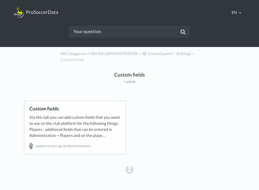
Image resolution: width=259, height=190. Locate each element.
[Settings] (183, 53)
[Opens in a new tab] (129, 169)
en (235, 12)
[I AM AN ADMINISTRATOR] (113, 53)
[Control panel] (157, 53)
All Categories (73, 53)
